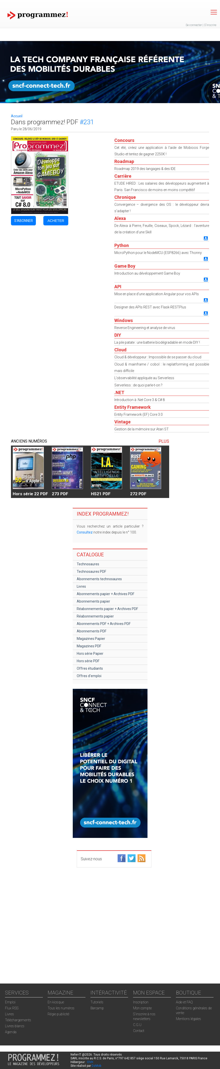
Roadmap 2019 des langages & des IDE (145, 169)
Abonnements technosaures (99, 579)
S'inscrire (210, 25)
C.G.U (137, 1025)
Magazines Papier (91, 639)
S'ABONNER (23, 221)
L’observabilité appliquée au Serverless (144, 378)
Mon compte (142, 1008)
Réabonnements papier (95, 616)
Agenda (10, 1032)
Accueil (16, 116)
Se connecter (194, 25)
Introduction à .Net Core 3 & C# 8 (139, 400)
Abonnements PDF (91, 631)
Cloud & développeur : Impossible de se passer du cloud (157, 357)
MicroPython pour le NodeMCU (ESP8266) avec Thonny (158, 253)
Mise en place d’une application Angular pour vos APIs (156, 294)
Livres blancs (14, 1026)
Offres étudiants (90, 668)
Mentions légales (188, 1019)
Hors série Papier (90, 654)
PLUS (164, 441)
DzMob (96, 1066)
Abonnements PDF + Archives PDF (104, 624)
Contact (138, 1031)
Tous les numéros (61, 1008)
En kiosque (56, 1002)
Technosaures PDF (91, 572)
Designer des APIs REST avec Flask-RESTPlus (150, 307)
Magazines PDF (89, 646)
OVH (90, 1062)
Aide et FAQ (184, 1002)
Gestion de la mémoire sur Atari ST (141, 429)
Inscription (140, 1002)
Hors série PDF (88, 661)
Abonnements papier (93, 601)
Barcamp (97, 1008)
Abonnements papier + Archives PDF (105, 594)
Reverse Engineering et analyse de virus (144, 328)
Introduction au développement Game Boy (147, 273)
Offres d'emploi (89, 676)
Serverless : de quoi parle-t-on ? (138, 385)
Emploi (10, 1002)
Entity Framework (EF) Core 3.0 (138, 414)
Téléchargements (18, 1020)
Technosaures (88, 564)
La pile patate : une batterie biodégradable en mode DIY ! (157, 342)
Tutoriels (96, 1002)
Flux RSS (11, 1008)
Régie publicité (58, 1014)
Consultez (85, 532)
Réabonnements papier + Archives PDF (107, 609)
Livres (81, 586)
